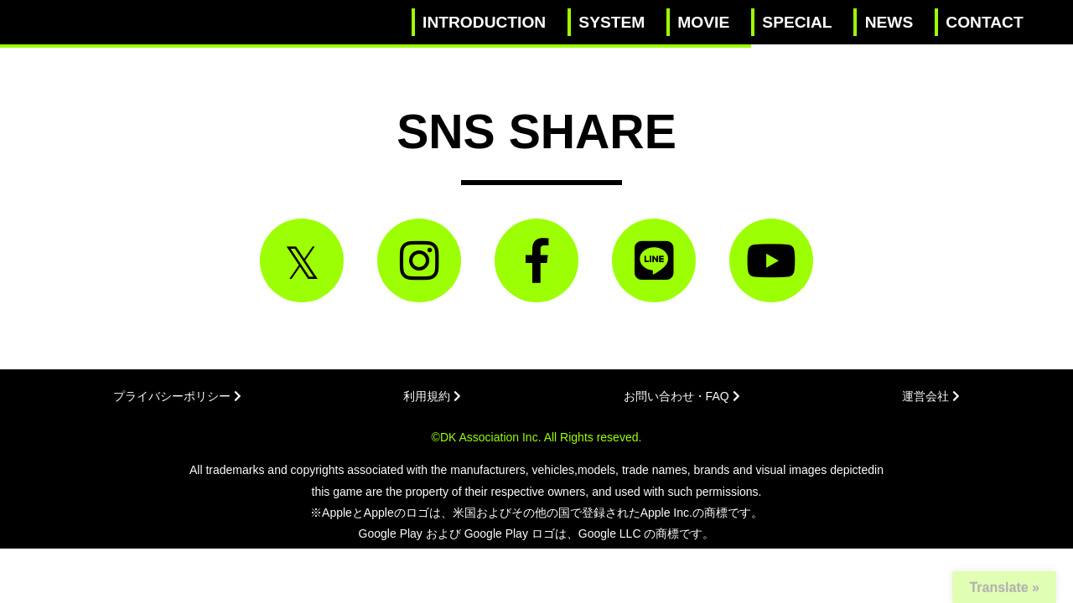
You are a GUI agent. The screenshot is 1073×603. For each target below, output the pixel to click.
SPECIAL (797, 22)
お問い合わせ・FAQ (682, 396)
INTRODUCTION (484, 22)
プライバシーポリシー (177, 396)
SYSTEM (611, 22)
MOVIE (703, 22)
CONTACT (984, 22)
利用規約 (432, 396)
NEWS (889, 22)
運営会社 (931, 396)
